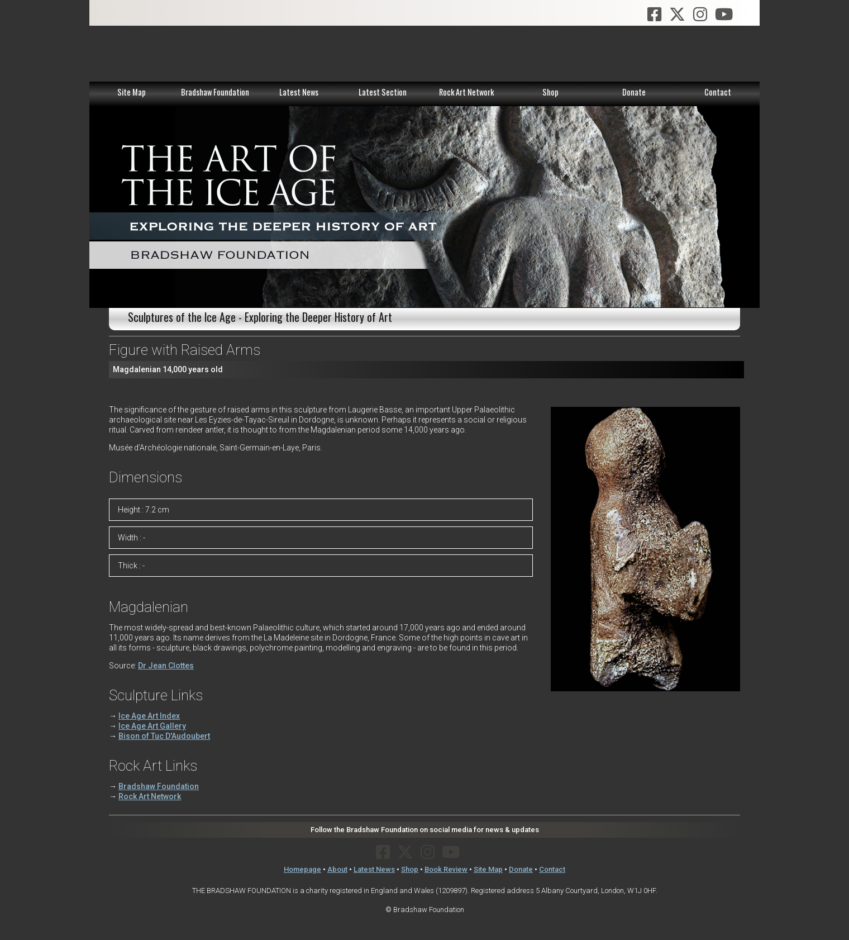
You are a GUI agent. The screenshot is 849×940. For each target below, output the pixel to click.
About (337, 869)
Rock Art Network (466, 92)
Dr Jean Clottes (166, 665)
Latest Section (383, 92)
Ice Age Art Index (149, 715)
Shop (550, 92)
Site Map (131, 92)
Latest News (298, 92)
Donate (634, 92)
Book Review (446, 869)
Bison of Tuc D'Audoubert (164, 736)
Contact (717, 92)
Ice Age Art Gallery (152, 725)
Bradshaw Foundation (215, 92)
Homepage (302, 869)
